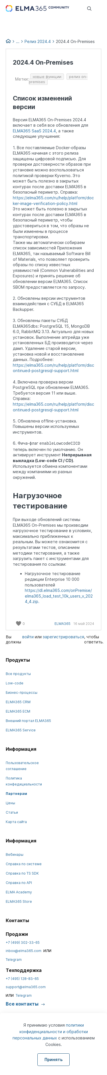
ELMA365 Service (21, 730)
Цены (10, 803)
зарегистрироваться (63, 636)
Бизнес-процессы (21, 692)
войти (28, 636)
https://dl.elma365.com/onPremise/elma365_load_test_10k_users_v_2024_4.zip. (59, 596)
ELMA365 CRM (18, 702)
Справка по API (19, 883)
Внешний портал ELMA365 (28, 721)
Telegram (14, 959)
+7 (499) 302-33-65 (23, 942)
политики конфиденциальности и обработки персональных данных (50, 1031)
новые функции (47, 76)
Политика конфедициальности (24, 781)
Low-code (14, 683)
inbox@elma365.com (23, 951)
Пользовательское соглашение (22, 766)
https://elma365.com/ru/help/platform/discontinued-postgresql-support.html (53, 368)
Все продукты (18, 674)
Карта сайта (16, 822)
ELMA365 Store (19, 901)
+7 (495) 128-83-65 (22, 978)
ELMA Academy (19, 892)
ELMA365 (62, 623)
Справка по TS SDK (22, 873)
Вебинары (14, 854)
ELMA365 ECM (18, 711)
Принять (53, 1059)
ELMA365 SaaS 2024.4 (34, 130)
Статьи (12, 812)
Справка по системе (24, 864)
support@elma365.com (26, 987)
